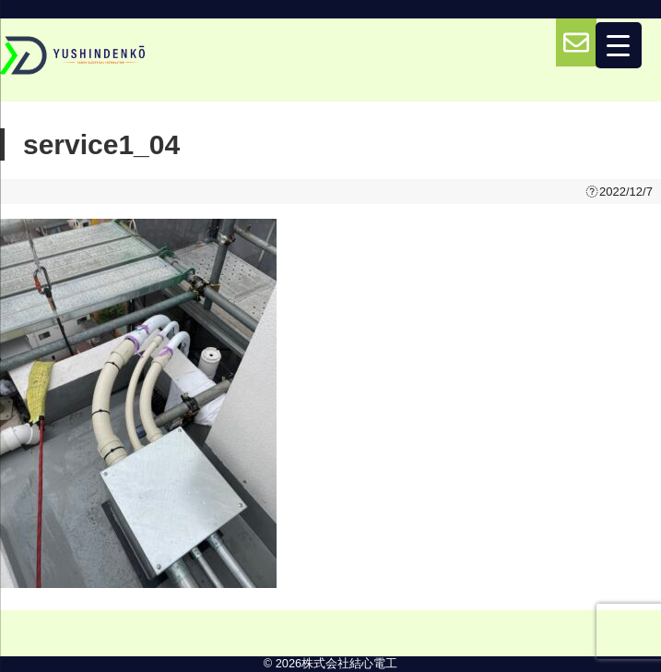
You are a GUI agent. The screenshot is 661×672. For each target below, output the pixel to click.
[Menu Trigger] (619, 45)
